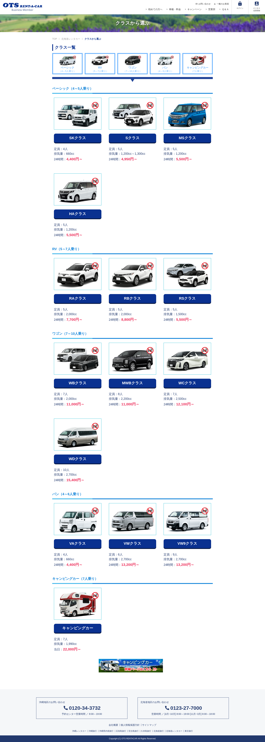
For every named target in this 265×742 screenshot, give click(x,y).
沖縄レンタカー (79, 731)
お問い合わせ (204, 4)
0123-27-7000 (186, 708)
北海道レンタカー (70, 38)
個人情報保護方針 (130, 725)
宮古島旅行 (133, 731)
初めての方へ (155, 9)
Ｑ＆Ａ (225, 9)
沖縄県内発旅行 (106, 731)
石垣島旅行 (121, 731)
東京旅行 (189, 731)
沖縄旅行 (93, 731)
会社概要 (113, 725)
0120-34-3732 (85, 708)
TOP (54, 38)
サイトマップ (149, 725)
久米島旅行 (146, 731)
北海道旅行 (159, 731)
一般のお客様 (223, 4)
